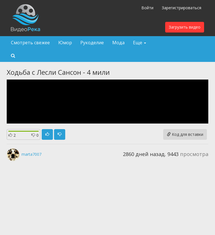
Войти (147, 7)
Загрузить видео (184, 27)
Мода (118, 42)
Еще (139, 42)
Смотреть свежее (30, 42)
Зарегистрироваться (181, 7)
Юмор (65, 42)
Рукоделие (92, 42)
